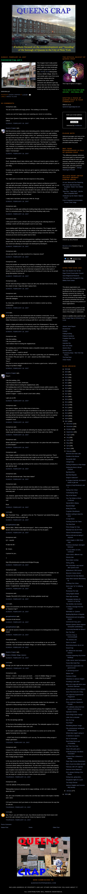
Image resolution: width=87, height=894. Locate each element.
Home (30, 827)
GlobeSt (65, 341)
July (67, 437)
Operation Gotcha (71, 712)
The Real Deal (67, 357)
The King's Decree (71, 782)
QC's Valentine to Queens (74, 699)
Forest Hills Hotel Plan (73, 663)
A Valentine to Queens (73, 736)
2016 (66, 396)
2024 (66, 374)
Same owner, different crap (74, 554)
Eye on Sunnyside (71, 738)
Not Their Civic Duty (72, 746)
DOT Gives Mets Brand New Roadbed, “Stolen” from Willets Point (73, 187)
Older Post (56, 827)
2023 (66, 377)
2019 (66, 388)
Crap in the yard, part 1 (73, 749)
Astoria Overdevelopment (74, 532)
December (69, 423)
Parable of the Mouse (72, 456)
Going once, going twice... (74, 777)
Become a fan (67, 246)
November (69, 426)
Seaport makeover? (72, 477)
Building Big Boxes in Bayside (75, 614)
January (69, 791)
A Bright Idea (70, 462)
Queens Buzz (67, 348)
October (69, 429)
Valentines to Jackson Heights (75, 679)
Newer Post (4, 827)
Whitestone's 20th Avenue (74, 570)
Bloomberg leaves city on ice (74, 645)
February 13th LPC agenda (74, 767)
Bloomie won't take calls (73, 453)
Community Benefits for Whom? (76, 629)
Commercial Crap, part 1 (73, 622)
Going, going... (70, 563)
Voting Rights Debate (72, 593)
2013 (66, 405)
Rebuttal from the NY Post (74, 530)
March (68, 448)
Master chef (69, 673)
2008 (66, 418)
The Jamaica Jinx (71, 639)
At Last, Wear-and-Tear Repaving (73, 182)
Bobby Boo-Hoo (71, 508)
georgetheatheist (11, 524)
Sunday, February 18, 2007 (17, 123)
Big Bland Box (70, 472)
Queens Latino (67, 350)
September (70, 432)
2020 (66, 385)
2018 (66, 391)
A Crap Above (70, 519)
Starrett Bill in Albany (72, 503)
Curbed (65, 331)
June (68, 440)
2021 (66, 383)
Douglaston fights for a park (74, 780)
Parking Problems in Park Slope (76, 464)
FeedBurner (78, 125)
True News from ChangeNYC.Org (73, 278)
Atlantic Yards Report (69, 326)
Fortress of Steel (71, 676)
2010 (66, 413)
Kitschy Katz (70, 557)
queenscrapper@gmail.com (43, 883)
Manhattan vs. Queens (73, 611)
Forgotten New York (69, 338)
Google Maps (70, 318)
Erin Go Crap (70, 720)
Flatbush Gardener (68, 336)
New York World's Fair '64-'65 (72, 271)
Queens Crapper (14, 94)
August (68, 434)
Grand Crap (69, 648)
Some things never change (74, 714)
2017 (66, 394)
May (67, 443)
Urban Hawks (67, 359)
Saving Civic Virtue (72, 490)
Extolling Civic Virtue (72, 583)
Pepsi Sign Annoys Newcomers (75, 761)
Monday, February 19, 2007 (17, 668)
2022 (66, 380)
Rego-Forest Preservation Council (73, 273)
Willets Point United (69, 280)
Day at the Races (71, 495)
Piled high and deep (72, 596)
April (68, 445)
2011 (66, 410)
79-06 (42, 71)
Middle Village (12, 96)
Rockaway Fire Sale (72, 591)
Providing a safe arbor (72, 681)
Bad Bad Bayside (71, 475)
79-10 (47, 71)
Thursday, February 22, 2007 (18, 777)
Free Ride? (69, 723)
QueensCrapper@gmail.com (71, 107)
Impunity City (67, 343)
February (69, 451)
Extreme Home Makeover (74, 769)
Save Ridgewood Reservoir (71, 275)
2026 (66, 369)
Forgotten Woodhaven (73, 511)
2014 (66, 402)
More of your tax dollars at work (75, 764)
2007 (66, 421)
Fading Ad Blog (67, 333)
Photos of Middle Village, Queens (16, 655)
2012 (66, 407)
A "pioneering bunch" (72, 670)
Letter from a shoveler (72, 717)
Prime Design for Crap (73, 527)
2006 (66, 794)
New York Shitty (67, 345)
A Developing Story (72, 492)
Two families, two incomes (74, 604)
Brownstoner (66, 329)
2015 (66, 399)
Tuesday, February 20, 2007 (18, 742)
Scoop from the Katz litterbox (75, 576)
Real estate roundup (72, 560)
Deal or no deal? (71, 642)
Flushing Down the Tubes (74, 521)
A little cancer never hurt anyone (76, 660)
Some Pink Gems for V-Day (74, 692)
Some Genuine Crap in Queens (75, 689)
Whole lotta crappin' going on (75, 733)
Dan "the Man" (70, 632)
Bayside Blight (70, 506)
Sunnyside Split (71, 459)
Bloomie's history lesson (73, 573)
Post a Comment (6, 824)
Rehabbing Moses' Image (74, 725)
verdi (7, 312)
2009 (66, 416)
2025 (66, 372)
